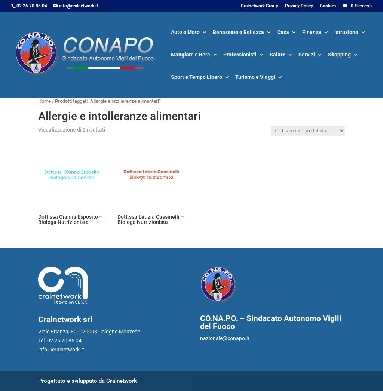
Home (44, 101)
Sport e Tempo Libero (196, 77)
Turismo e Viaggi (255, 77)
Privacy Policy (299, 6)
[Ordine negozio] (308, 131)
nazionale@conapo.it (224, 338)
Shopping (339, 55)
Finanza (311, 32)
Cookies (328, 6)
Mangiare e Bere (190, 55)
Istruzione (346, 32)
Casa (283, 32)
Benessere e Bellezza (238, 32)
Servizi (306, 55)
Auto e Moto (185, 32)
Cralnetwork (121, 381)
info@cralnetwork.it (61, 349)
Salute (277, 55)
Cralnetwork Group (259, 6)
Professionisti (240, 55)
